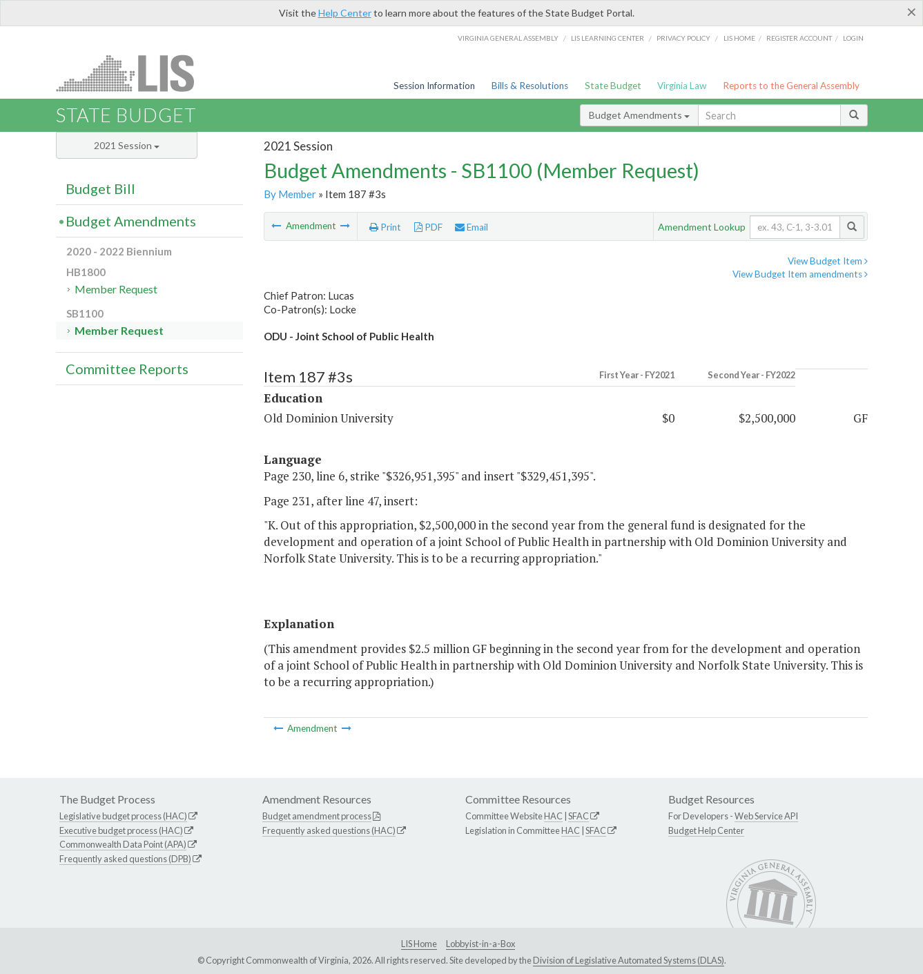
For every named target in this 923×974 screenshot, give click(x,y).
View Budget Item (828, 260)
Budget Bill (100, 188)
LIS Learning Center (607, 38)
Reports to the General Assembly (791, 85)
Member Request (116, 288)
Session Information (434, 85)
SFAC (578, 815)
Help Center (344, 13)
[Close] (911, 12)
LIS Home (419, 943)
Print (385, 227)
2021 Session (126, 145)
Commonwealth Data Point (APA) (122, 844)
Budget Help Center (706, 830)
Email (471, 227)
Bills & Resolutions (530, 85)
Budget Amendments (639, 115)
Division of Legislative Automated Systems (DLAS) (628, 960)
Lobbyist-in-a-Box (480, 943)
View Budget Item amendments (800, 274)
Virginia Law (681, 85)
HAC (553, 815)
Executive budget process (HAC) (121, 830)
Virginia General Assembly (508, 38)
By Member (290, 194)
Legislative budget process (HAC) (123, 815)
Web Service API (766, 815)
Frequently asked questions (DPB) (125, 858)
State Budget (613, 85)
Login (853, 38)
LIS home (739, 38)
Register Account (799, 38)
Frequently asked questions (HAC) (329, 830)
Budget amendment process (316, 815)
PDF (428, 227)
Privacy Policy (683, 38)
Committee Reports (127, 368)
